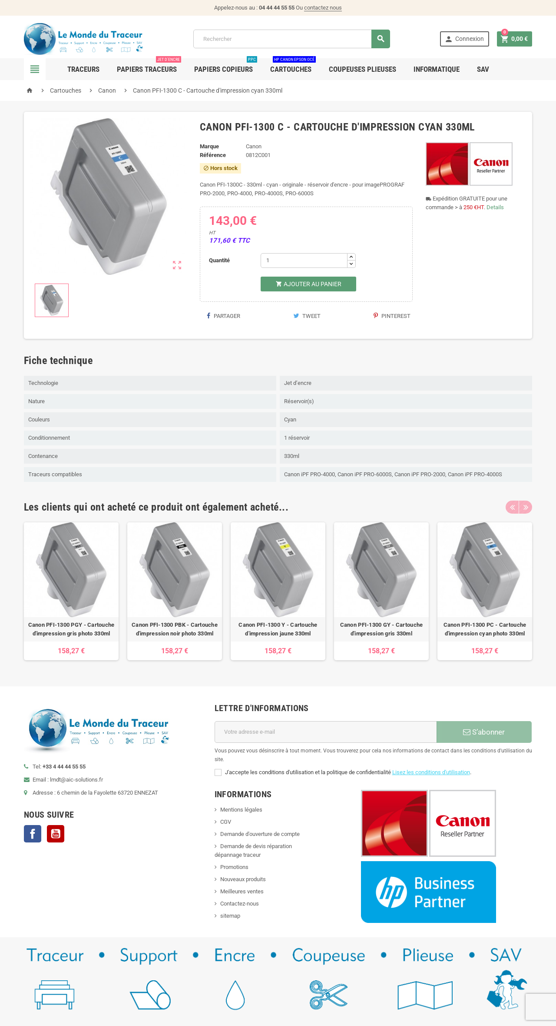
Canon (253, 146)
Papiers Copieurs (225, 66)
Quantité (219, 260)
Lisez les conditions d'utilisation (431, 772)
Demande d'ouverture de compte (260, 834)
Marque (209, 146)
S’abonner (484, 732)
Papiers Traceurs (149, 66)
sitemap (230, 915)
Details (495, 207)
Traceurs (83, 69)
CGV (225, 822)
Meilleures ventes (242, 891)
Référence (213, 155)
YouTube (55, 833)
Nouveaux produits (243, 879)
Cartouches (293, 66)
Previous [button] (512, 507)
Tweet (307, 316)
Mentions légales (241, 809)
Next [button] (525, 507)
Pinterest (392, 316)
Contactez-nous (239, 903)
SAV (483, 69)
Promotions (234, 867)
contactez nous (323, 7)
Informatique (437, 69)
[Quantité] (304, 260)
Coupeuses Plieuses (362, 69)
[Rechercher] (291, 39)
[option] (71, 591)
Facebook (32, 833)
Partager (223, 316)
